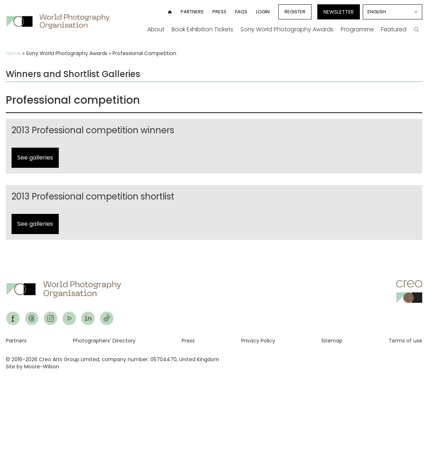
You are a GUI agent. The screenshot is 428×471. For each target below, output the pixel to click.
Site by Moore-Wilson (32, 366)
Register (294, 11)
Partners (192, 11)
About (155, 29)
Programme (357, 29)
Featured (393, 29)
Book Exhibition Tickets (202, 29)
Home (13, 53)
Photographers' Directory (104, 340)
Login (263, 11)
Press (219, 11)
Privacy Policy (258, 340)
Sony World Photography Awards (287, 29)
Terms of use (405, 340)
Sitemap (332, 340)
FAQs (241, 11)
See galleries (35, 157)
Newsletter (338, 11)
